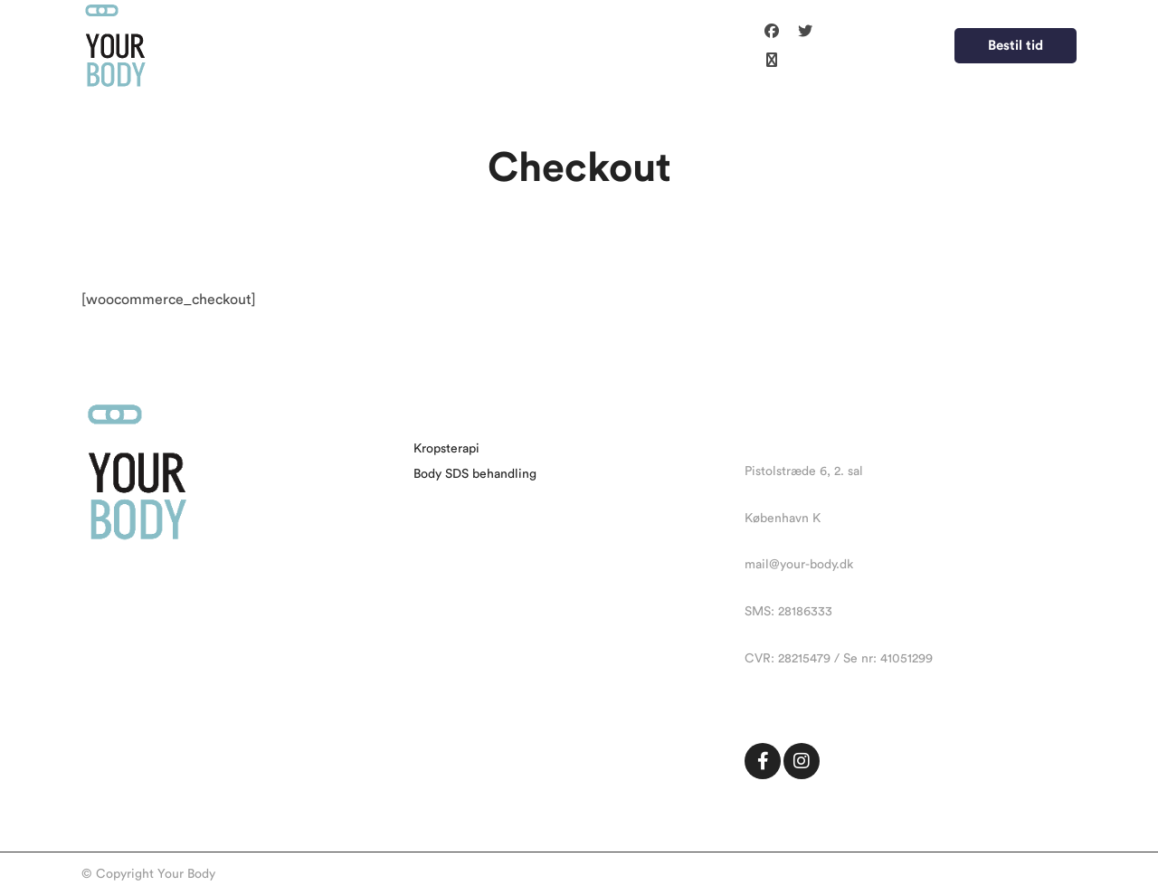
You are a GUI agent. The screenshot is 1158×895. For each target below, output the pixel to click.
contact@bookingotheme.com (830, 424)
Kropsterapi (446, 449)
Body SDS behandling (474, 474)
